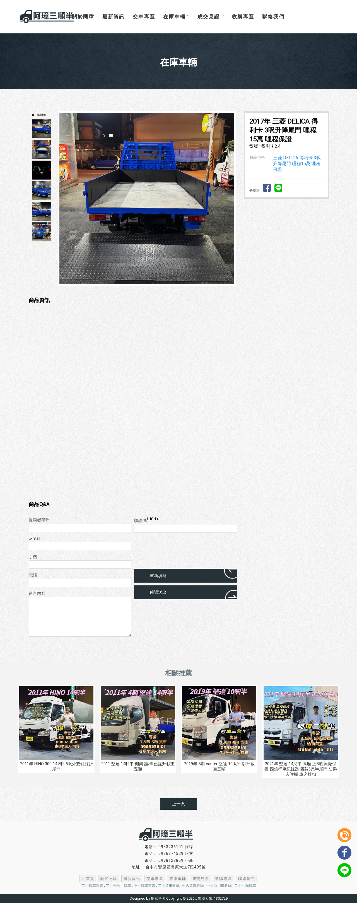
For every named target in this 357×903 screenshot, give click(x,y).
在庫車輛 (176, 16)
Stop (153, 290)
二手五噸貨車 (245, 886)
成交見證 (210, 16)
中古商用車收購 (219, 886)
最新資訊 (113, 16)
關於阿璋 (111, 878)
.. (196, 898)
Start (149, 290)
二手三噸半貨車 (118, 886)
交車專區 (144, 16)
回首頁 (91, 878)
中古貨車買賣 (144, 886)
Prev (63, 198)
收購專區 (243, 16)
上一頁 (178, 803)
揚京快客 (158, 898)
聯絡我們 (273, 16)
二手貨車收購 (169, 886)
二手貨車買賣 (92, 886)
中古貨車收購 (193, 886)
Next (232, 198)
